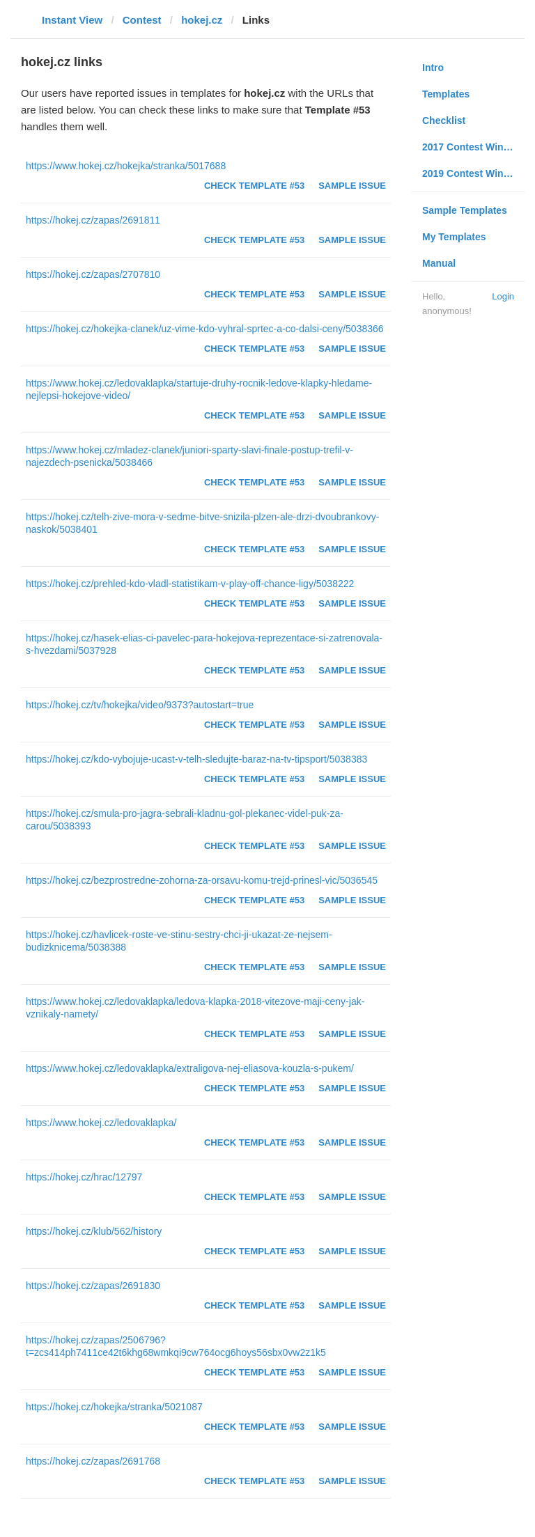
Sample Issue (352, 185)
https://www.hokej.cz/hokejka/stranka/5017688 (126, 165)
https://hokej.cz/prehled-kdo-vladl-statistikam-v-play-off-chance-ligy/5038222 (190, 583)
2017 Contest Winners (473, 147)
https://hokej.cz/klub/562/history (94, 1231)
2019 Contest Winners (473, 173)
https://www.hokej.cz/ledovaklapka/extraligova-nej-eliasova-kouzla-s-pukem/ (190, 1068)
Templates (446, 94)
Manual (439, 263)
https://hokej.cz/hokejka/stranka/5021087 (114, 1406)
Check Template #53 (254, 185)
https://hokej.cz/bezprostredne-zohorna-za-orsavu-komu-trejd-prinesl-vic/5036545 (202, 880)
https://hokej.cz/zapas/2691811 (93, 220)
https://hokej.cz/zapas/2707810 (93, 274)
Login (503, 296)
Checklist (443, 120)
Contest (142, 20)
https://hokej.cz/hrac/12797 (84, 1177)
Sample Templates (464, 210)
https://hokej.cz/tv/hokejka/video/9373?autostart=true (140, 704)
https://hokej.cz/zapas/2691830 (93, 1285)
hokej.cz (201, 20)
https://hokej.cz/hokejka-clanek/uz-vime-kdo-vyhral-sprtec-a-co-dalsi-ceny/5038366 (205, 328)
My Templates (454, 236)
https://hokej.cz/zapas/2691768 (93, 1461)
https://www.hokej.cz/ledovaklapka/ (101, 1122)
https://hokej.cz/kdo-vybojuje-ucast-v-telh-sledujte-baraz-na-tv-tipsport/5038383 (196, 759)
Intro (433, 67)
